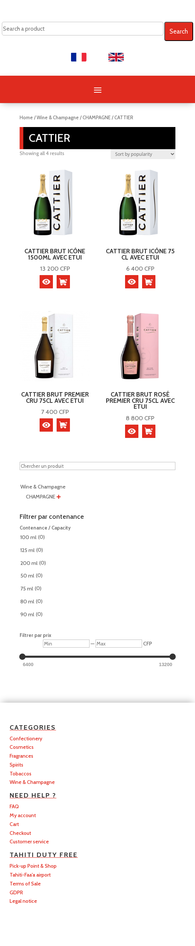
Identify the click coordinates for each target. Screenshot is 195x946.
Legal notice (23, 901)
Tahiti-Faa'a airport (30, 874)
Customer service (29, 841)
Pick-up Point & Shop (33, 866)
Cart (14, 824)
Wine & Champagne (58, 117)
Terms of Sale (25, 883)
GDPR (16, 892)
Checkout (20, 833)
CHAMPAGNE (97, 117)
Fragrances (21, 756)
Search (178, 31)
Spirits (16, 764)
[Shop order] (143, 154)
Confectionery (26, 738)
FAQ (14, 806)
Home (26, 117)
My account (23, 815)
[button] (63, 281)
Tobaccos (20, 773)
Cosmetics (22, 747)
